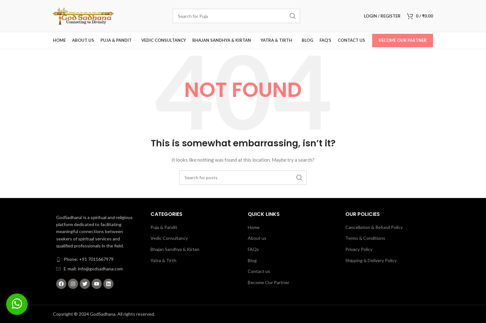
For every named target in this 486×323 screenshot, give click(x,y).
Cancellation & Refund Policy (374, 227)
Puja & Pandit (164, 227)
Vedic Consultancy (169, 238)
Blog (252, 260)
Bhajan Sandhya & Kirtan (175, 249)
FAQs (253, 249)
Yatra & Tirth (163, 260)
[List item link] (97, 259)
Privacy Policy (358, 249)
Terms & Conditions (365, 238)
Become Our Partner (403, 40)
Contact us (259, 271)
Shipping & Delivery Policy (371, 260)
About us (257, 238)
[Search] (236, 16)
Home (254, 227)
